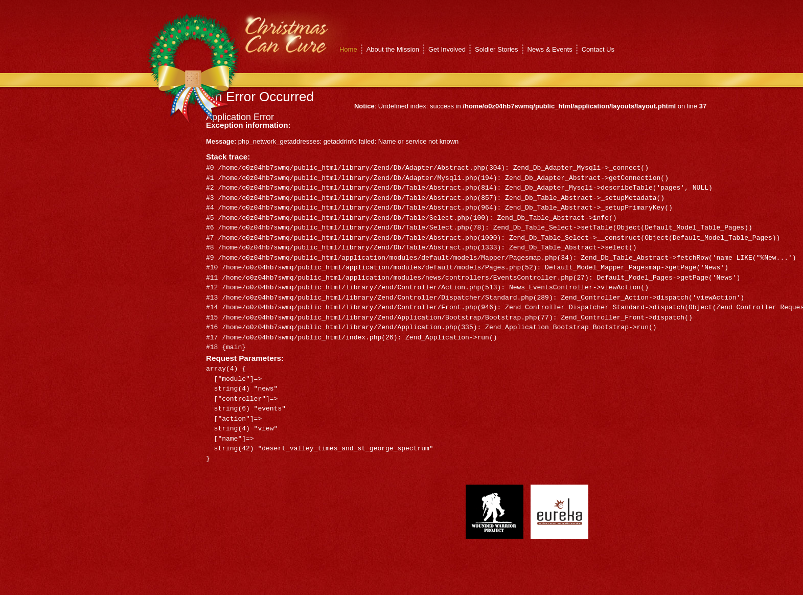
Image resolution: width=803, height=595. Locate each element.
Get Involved (447, 49)
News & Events (549, 49)
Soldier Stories (496, 49)
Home (348, 49)
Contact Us (598, 49)
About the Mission (392, 49)
